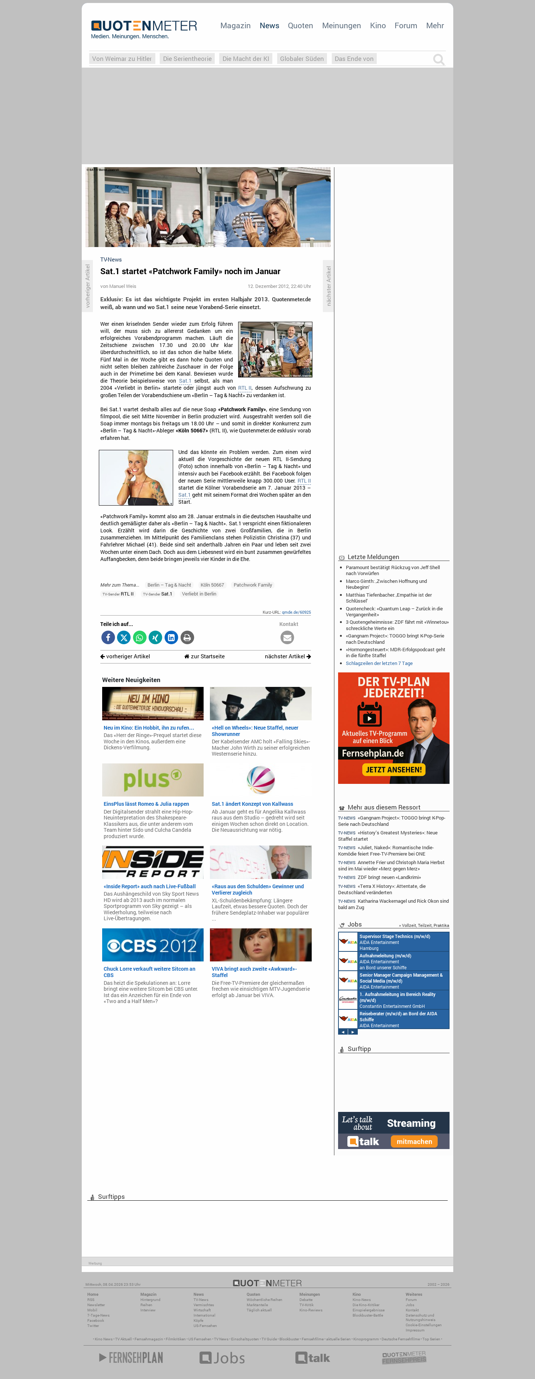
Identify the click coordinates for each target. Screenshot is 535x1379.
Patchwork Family (253, 585)
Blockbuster (289, 1339)
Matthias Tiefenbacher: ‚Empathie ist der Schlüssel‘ (389, 597)
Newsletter (96, 1304)
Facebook (95, 1320)
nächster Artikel (288, 656)
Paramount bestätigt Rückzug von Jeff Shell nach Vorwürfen (393, 570)
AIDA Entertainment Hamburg (384, 941)
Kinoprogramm (366, 1339)
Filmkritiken (176, 1339)
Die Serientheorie (187, 58)
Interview (148, 1310)
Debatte (305, 1299)
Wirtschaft (202, 1310)
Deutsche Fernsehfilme (401, 1339)
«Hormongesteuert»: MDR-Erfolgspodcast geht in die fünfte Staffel (395, 652)
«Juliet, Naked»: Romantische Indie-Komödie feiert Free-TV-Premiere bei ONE (386, 850)
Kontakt (412, 1310)
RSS (90, 1299)
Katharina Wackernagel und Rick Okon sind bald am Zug (393, 904)
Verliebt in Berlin (199, 594)
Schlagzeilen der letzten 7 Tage (379, 663)
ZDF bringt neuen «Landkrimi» (379, 877)
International (204, 1315)
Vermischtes (204, 1304)
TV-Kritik (306, 1304)
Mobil (92, 1310)
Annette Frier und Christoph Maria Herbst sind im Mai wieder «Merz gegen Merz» (391, 865)
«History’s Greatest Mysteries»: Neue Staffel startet (388, 836)
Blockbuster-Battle (368, 1315)
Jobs (410, 1304)
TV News (221, 1339)
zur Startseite (204, 656)
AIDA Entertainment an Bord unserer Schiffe (375, 961)
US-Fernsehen (205, 1325)
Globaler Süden (302, 58)
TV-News (201, 1299)
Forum (406, 25)
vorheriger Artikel (125, 656)
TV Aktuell (123, 1339)
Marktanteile (257, 1304)
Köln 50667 (212, 585)
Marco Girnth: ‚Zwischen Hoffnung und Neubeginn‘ (386, 584)
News (269, 25)
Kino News (104, 1339)
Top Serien (431, 1339)
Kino (378, 25)
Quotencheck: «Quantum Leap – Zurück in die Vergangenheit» (394, 611)
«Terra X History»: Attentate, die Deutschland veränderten (382, 889)
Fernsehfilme (313, 1339)
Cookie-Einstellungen (424, 1325)
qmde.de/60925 (296, 612)
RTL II (245, 388)
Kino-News (362, 1299)
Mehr (435, 25)
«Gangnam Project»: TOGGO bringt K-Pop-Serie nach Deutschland (395, 638)
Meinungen (341, 25)
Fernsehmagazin (148, 1339)
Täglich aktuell (259, 1310)
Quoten (300, 25)
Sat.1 (185, 380)
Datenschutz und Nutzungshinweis (420, 1317)
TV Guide (269, 1339)
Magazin (235, 25)
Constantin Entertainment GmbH (387, 999)
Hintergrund (150, 1299)
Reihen (146, 1304)
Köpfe (198, 1320)
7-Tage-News (98, 1315)
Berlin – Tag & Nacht (169, 585)
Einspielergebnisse (369, 1310)
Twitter (93, 1325)
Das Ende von (354, 58)
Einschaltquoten (245, 1339)
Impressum (415, 1330)
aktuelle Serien (338, 1339)
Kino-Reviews (310, 1310)
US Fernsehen (199, 1339)
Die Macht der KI (246, 58)
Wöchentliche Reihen (264, 1299)
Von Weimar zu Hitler (122, 58)
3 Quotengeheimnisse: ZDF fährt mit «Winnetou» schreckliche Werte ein (397, 625)
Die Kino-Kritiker (366, 1304)
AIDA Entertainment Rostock (391, 980)
